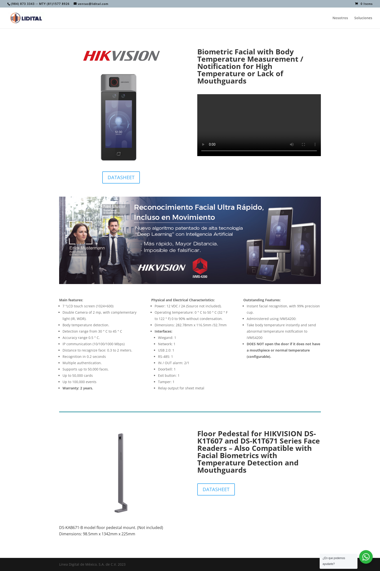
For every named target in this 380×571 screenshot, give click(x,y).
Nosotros (340, 18)
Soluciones (363, 18)
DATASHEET (121, 177)
